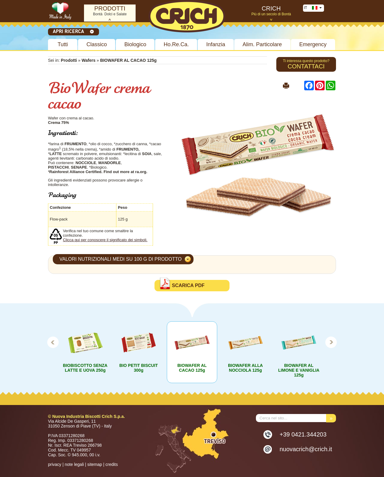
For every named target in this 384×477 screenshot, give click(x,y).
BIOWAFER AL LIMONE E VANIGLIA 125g (298, 370)
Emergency (313, 44)
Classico (96, 44)
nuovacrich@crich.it (306, 449)
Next (331, 342)
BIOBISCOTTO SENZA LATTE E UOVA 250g (85, 368)
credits (111, 464)
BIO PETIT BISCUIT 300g (138, 368)
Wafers (88, 60)
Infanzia (215, 44)
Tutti (63, 44)
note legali (74, 464)
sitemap (94, 464)
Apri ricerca (73, 31)
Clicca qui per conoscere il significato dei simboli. (105, 240)
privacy (54, 464)
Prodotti (69, 60)
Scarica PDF (188, 285)
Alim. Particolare (262, 44)
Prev (53, 342)
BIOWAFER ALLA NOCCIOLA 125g (245, 368)
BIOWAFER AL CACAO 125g (191, 368)
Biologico (135, 44)
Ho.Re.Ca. (176, 44)
